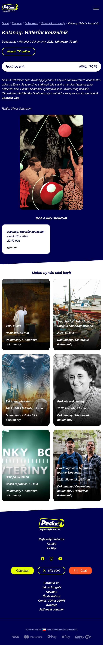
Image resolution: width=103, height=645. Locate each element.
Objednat (22, 570)
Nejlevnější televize (51, 539)
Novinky (51, 591)
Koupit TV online (18, 51)
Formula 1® (51, 583)
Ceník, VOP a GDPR (51, 600)
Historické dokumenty (53, 23)
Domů (5, 23)
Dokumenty (31, 23)
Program (16, 23)
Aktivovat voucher (51, 609)
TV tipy (51, 548)
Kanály (51, 543)
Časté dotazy (51, 596)
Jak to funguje (51, 587)
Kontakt (51, 605)
